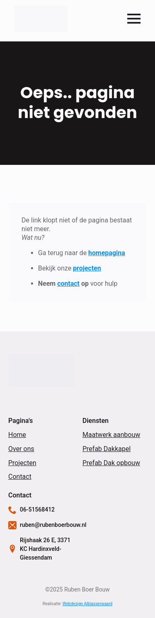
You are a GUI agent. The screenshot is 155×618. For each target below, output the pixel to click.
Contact (19, 476)
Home (17, 435)
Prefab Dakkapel (107, 449)
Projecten (22, 463)
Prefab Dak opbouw (111, 463)
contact (68, 283)
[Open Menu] (134, 18)
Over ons (21, 449)
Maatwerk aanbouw (112, 435)
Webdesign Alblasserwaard (87, 603)
